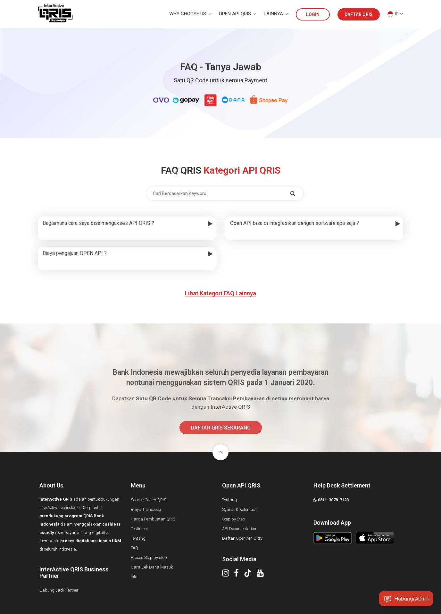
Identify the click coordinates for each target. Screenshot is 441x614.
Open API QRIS (242, 538)
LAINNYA (276, 14)
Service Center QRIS (148, 499)
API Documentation (239, 528)
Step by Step (233, 519)
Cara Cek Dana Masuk (152, 567)
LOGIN (313, 14)
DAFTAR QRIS (359, 14)
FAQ (134, 547)
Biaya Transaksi (146, 509)
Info (134, 576)
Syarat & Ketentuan (240, 509)
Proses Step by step (149, 557)
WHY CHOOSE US (190, 14)
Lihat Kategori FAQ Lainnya (220, 293)
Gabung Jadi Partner (59, 590)
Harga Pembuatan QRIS (153, 519)
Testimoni (139, 528)
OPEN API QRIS (237, 14)
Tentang (138, 538)
